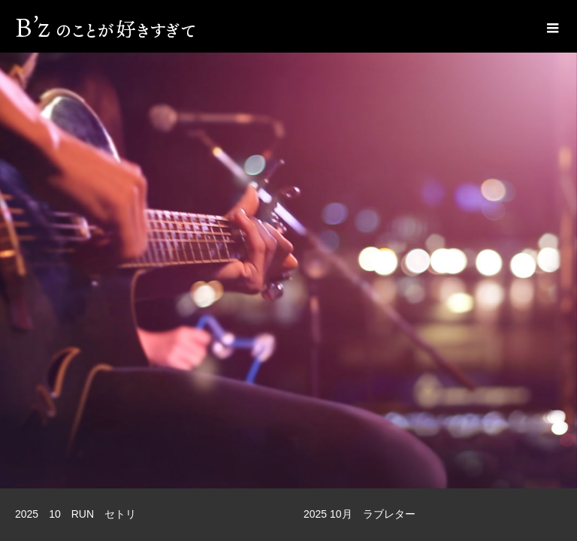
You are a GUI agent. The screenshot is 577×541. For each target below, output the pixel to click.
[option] (288, 244)
